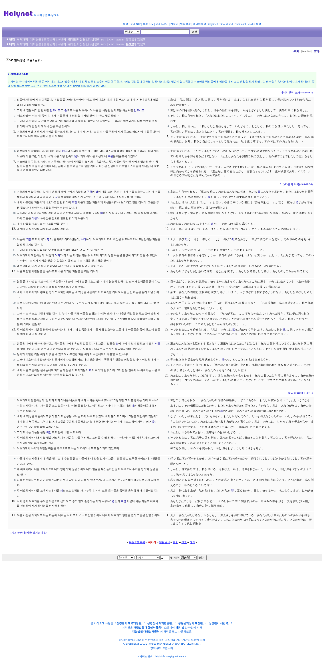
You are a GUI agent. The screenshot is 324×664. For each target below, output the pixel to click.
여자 (57, 255)
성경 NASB (161, 24)
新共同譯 (93, 39)
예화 (192, 542)
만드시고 (55, 110)
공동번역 (49, 39)
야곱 (64, 151)
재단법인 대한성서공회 (147, 627)
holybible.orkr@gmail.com (169, 656)
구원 (110, 156)
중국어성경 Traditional (233, 24)
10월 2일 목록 (137, 542)
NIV (103, 39)
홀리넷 (180, 627)
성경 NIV (135, 24)
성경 (125, 24)
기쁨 (29, 239)
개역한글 (36, 39)
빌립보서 (164, 542)
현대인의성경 (76, 39)
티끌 (157, 343)
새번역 (61, 39)
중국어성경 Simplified (205, 24)
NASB (120, 39)
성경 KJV (148, 24)
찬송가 (174, 24)
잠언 (175, 542)
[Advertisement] (171, 12)
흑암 (74, 202)
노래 (83, 239)
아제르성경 (254, 24)
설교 (184, 542)
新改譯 (130, 39)
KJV (111, 39)
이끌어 (36, 218)
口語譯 (141, 39)
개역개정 (22, 39)
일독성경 (185, 24)
